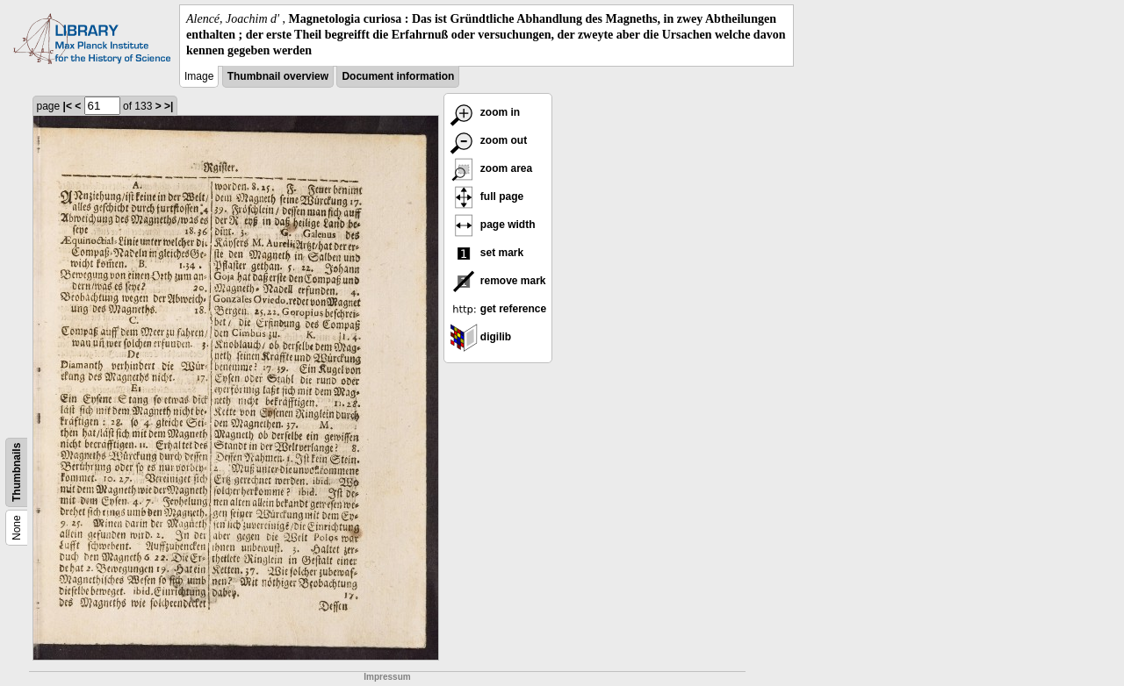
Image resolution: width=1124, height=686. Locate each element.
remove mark (498, 281)
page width (493, 224)
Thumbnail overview (277, 76)
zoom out (489, 140)
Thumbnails (17, 471)
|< (67, 106)
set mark (487, 253)
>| (168, 106)
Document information (398, 76)
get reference (498, 309)
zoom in (485, 112)
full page (487, 196)
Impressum (387, 677)
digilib (481, 337)
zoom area (491, 168)
